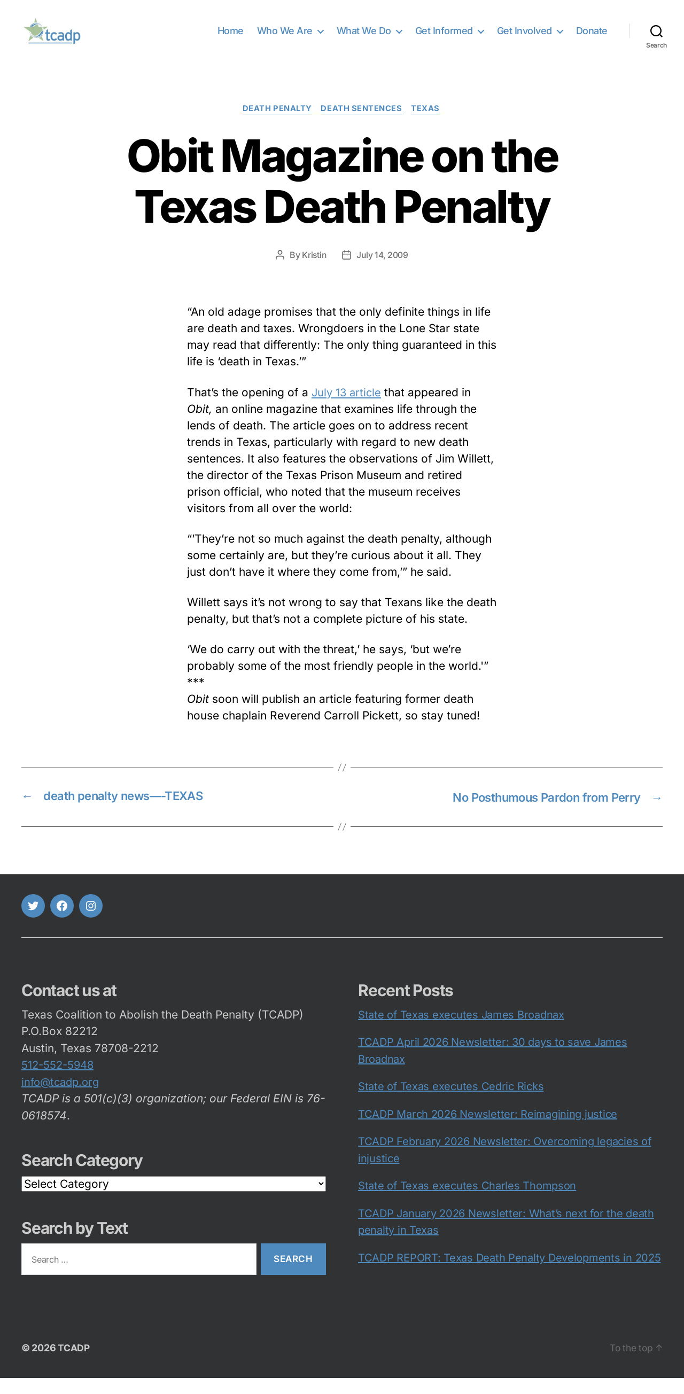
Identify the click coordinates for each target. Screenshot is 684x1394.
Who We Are (285, 38)
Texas (428, 125)
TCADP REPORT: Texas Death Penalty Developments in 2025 (509, 1273)
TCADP (74, 1363)
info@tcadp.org (60, 1098)
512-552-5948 (57, 1081)
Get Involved (524, 38)
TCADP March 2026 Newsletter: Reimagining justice (487, 1130)
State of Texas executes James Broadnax (461, 1030)
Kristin (313, 272)
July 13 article (348, 409)
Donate (592, 38)
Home (230, 38)
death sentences (362, 125)
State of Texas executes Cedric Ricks (450, 1103)
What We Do (364, 38)
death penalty (276, 125)
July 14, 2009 (382, 272)
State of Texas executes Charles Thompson (467, 1202)
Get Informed (444, 38)
